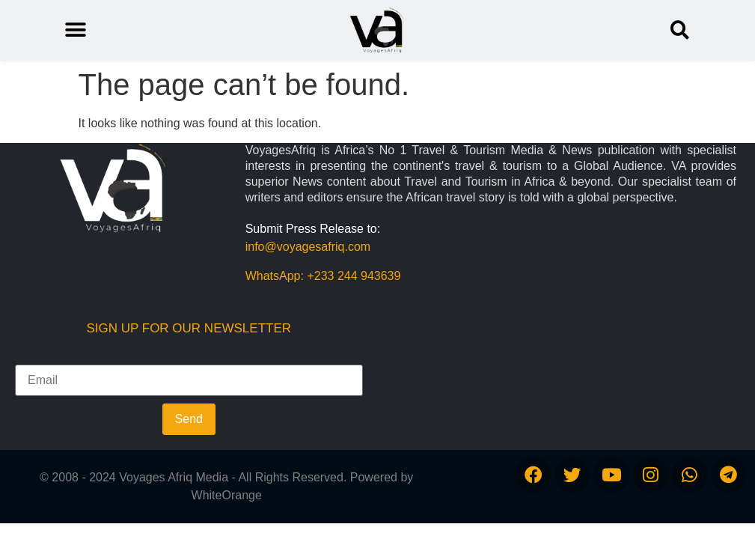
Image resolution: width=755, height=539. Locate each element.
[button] (680, 30)
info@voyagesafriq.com (307, 246)
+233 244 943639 (353, 276)
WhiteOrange (227, 495)
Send (189, 418)
